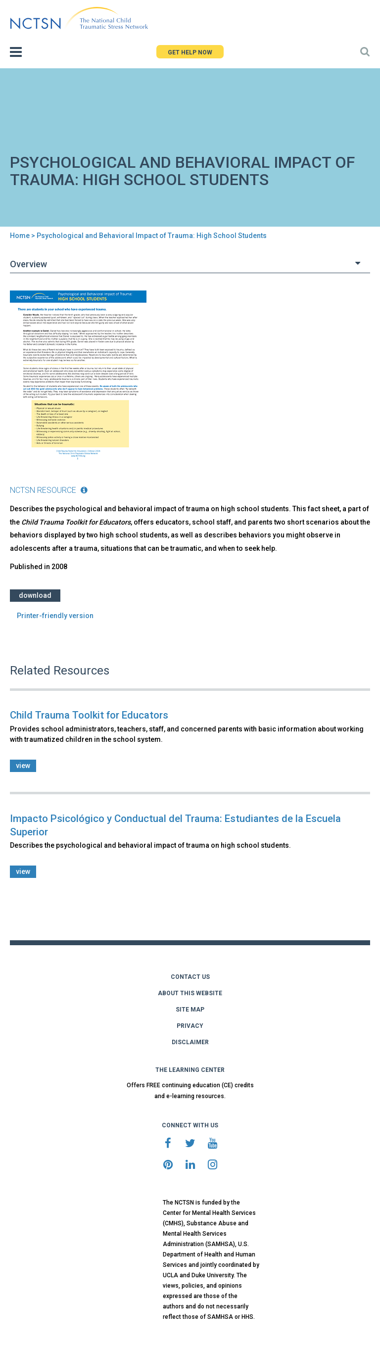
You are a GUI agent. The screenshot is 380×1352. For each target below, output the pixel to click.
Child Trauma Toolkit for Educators (89, 715)
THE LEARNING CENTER (190, 1069)
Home (20, 236)
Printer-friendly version (55, 616)
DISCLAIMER (190, 1042)
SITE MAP (190, 1009)
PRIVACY (190, 1025)
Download (35, 595)
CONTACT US (190, 976)
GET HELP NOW (190, 52)
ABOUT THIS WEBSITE (190, 993)
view (23, 766)
